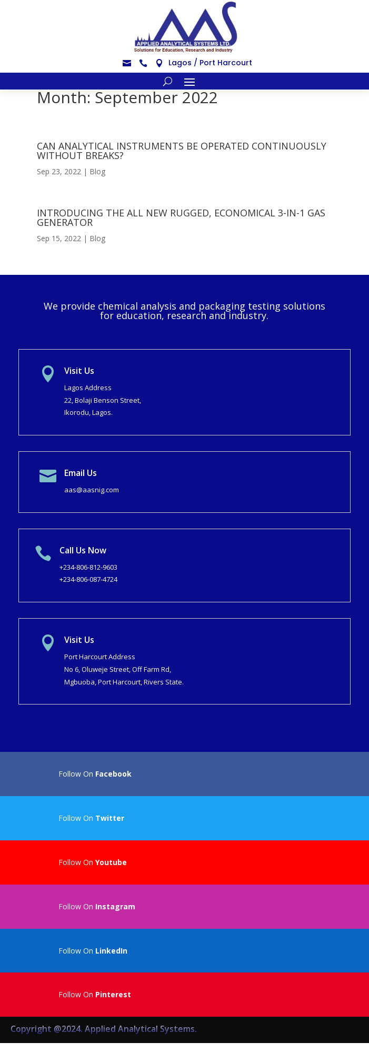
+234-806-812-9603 (88, 567)
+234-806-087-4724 (88, 579)
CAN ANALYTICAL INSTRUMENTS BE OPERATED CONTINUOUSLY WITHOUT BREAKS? (181, 151)
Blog (97, 171)
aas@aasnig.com (91, 489)
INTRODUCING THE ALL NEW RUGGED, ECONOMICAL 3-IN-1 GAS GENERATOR (181, 217)
